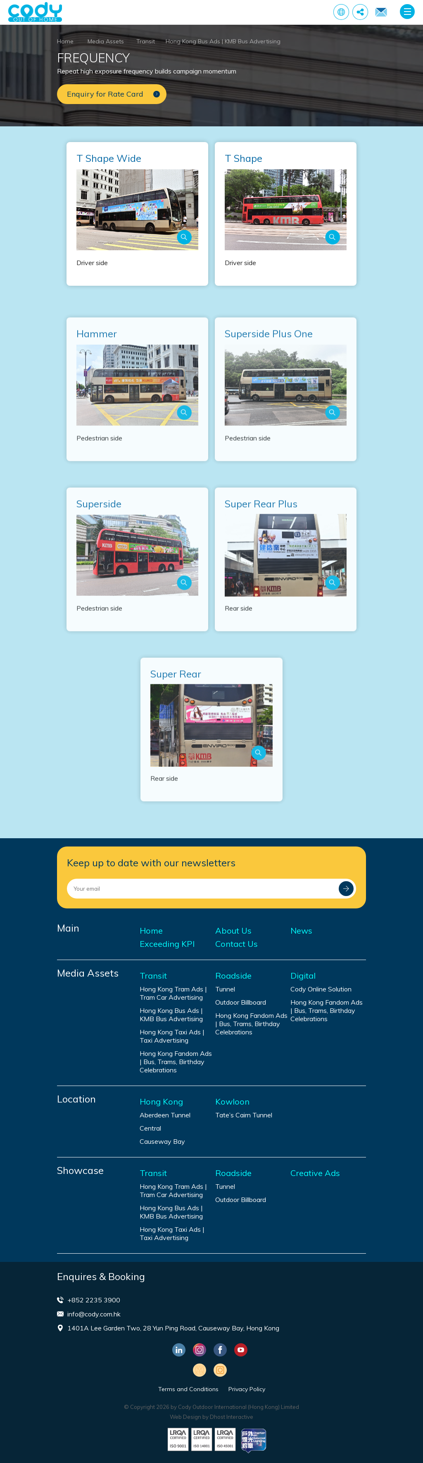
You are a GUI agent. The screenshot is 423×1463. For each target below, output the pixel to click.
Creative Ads (315, 1173)
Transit (145, 41)
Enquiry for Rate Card (381, 12)
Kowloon (232, 1102)
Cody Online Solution (321, 989)
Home (65, 41)
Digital (303, 976)
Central (150, 1128)
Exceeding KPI (167, 944)
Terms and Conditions (188, 1389)
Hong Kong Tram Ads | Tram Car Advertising (173, 993)
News (301, 931)
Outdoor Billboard (240, 1002)
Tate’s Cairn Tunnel (243, 1115)
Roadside (233, 976)
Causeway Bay (162, 1141)
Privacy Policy (246, 1389)
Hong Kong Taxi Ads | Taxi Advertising (172, 1036)
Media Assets (106, 41)
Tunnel (225, 989)
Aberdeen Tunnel (165, 1115)
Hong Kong (161, 1102)
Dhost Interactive (231, 1416)
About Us (233, 931)
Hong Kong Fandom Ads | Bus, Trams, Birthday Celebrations (176, 1061)
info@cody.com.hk (94, 1314)
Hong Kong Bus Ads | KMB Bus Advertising (223, 41)
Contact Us (236, 944)
